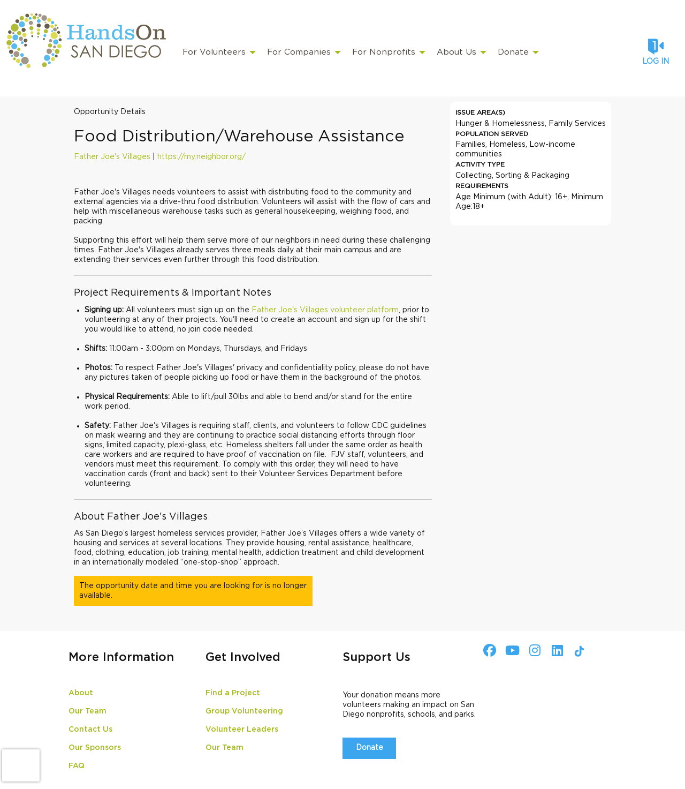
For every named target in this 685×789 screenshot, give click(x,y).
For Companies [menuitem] (299, 52)
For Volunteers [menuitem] (214, 52)
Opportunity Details (110, 112)
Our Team (87, 711)
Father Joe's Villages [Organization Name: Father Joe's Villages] (112, 157)
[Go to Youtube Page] (510, 650)
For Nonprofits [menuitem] (383, 52)
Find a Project (233, 693)
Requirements (481, 186)
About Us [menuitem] (456, 52)
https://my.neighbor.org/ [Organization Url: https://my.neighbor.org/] (201, 157)
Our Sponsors (94, 748)
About (80, 693)
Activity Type (480, 164)
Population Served (491, 134)
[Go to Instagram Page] (533, 650)
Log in (655, 61)
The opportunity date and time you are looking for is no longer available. (193, 590)
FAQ (76, 766)
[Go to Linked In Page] (555, 650)
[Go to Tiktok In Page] (578, 651)
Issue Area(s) (480, 112)
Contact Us (90, 729)
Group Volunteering (244, 711)
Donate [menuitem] (513, 52)
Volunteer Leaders (242, 729)
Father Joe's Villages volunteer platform (325, 310)
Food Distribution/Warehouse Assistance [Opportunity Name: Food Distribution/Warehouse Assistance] (239, 137)
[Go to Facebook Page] (488, 650)
